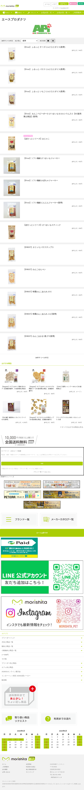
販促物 (4, 680)
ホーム (4, 764)
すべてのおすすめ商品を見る (72, 427)
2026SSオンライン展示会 (11, 671)
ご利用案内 (77, 12)
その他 (4, 659)
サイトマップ (30, 772)
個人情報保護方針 (31, 769)
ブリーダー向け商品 (9, 663)
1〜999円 (5, 655)
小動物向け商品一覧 (9, 650)
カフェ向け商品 (7, 667)
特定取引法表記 (30, 767)
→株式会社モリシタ (56, 777)
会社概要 (4, 769)
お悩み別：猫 (62, 12)
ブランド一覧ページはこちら (42, 472)
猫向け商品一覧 (7, 646)
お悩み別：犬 (46, 12)
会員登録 (28, 764)
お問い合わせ (6, 772)
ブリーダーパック (8, 638)
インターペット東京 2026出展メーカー (16, 676)
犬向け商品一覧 (7, 642)
